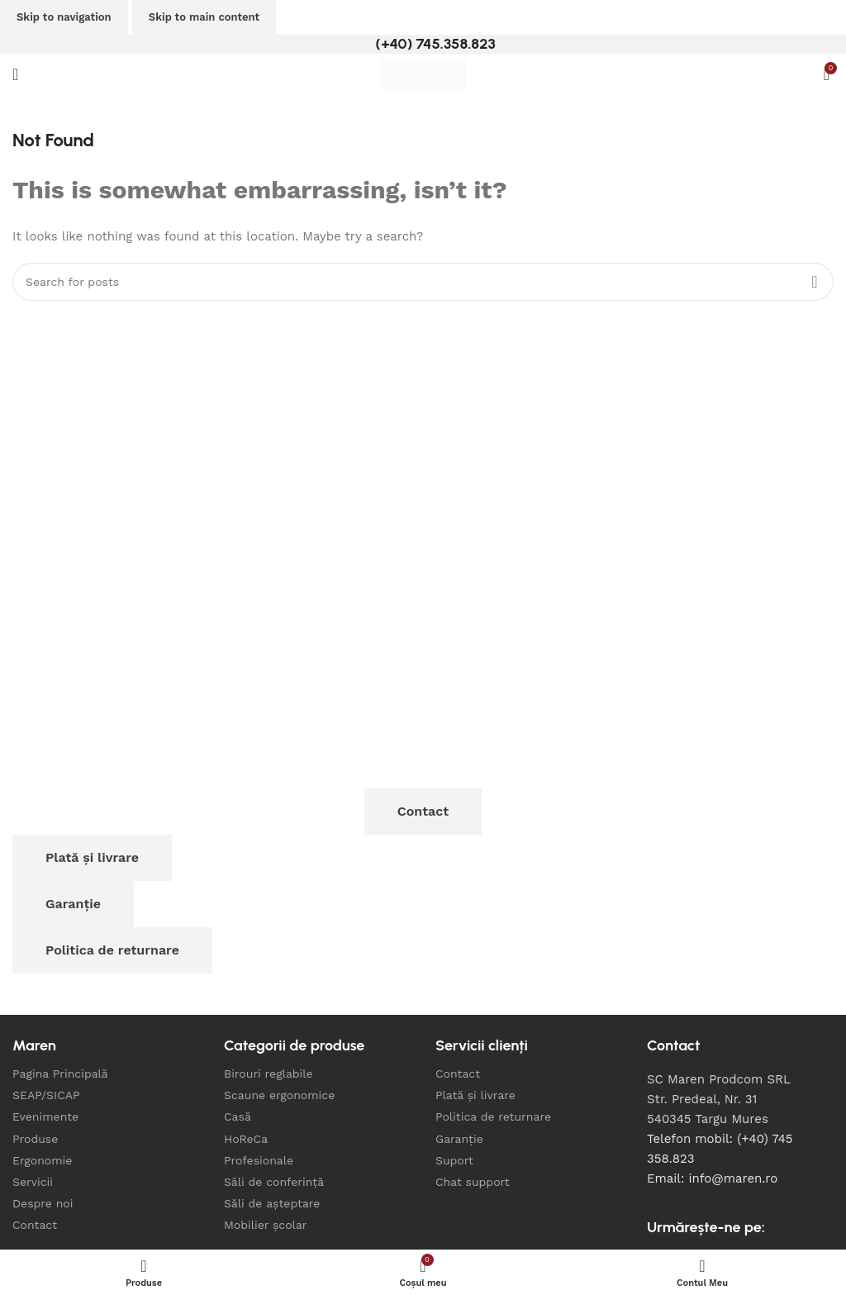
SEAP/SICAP (46, 1095)
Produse (35, 1138)
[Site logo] (423, 73)
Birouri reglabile (268, 1073)
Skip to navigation (64, 17)
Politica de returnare (112, 950)
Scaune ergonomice (279, 1095)
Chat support (472, 1181)
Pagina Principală (60, 1073)
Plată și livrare (92, 857)
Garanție (73, 904)
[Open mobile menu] (15, 74)
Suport (454, 1160)
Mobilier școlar (265, 1224)
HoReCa (246, 1138)
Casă (237, 1116)
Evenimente (45, 1116)
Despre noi (42, 1203)
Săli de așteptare (272, 1203)
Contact (423, 811)
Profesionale (258, 1160)
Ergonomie (42, 1160)
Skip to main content (204, 17)
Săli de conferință (274, 1181)
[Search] (423, 282)
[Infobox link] (422, 44)
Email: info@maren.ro (712, 1178)
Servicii (32, 1181)
